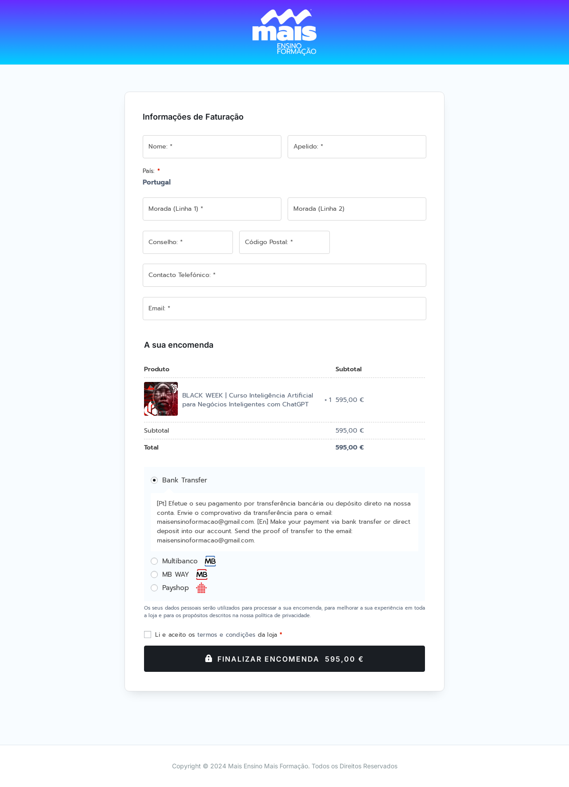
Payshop (185, 588)
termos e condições (226, 634)
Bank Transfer (184, 480)
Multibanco (189, 561)
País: (151, 171)
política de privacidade (282, 615)
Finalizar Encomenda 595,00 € (290, 658)
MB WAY (185, 574)
